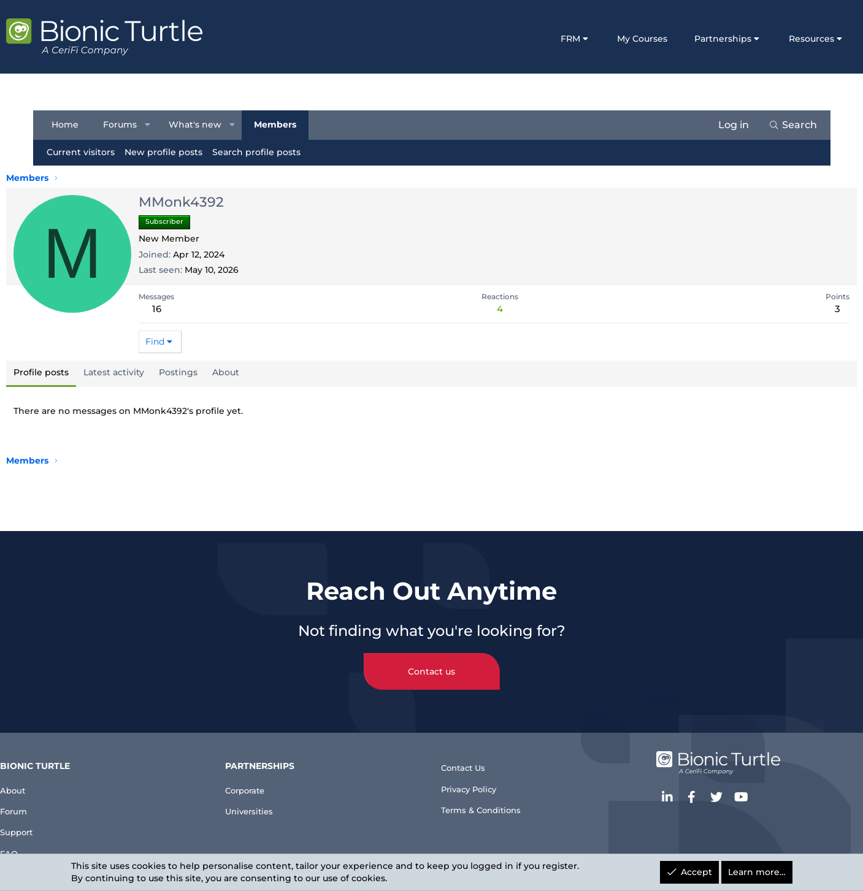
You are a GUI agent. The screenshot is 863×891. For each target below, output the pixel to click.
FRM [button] (537, 38)
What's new (201, 124)
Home (71, 124)
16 (189, 309)
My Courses (610, 38)
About (58, 775)
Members (281, 124)
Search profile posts (262, 152)
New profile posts (170, 152)
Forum (59, 799)
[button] (153, 125)
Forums (126, 124)
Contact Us (468, 753)
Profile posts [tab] (74, 372)
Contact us (431, 657)
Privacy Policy (475, 778)
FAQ (52, 849)
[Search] (786, 125)
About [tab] (258, 372)
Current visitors (87, 152)
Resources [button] (779, 38)
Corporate (271, 775)
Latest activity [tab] (147, 372)
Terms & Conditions (489, 803)
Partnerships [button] (690, 38)
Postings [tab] (211, 372)
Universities (275, 799)
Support (62, 824)
